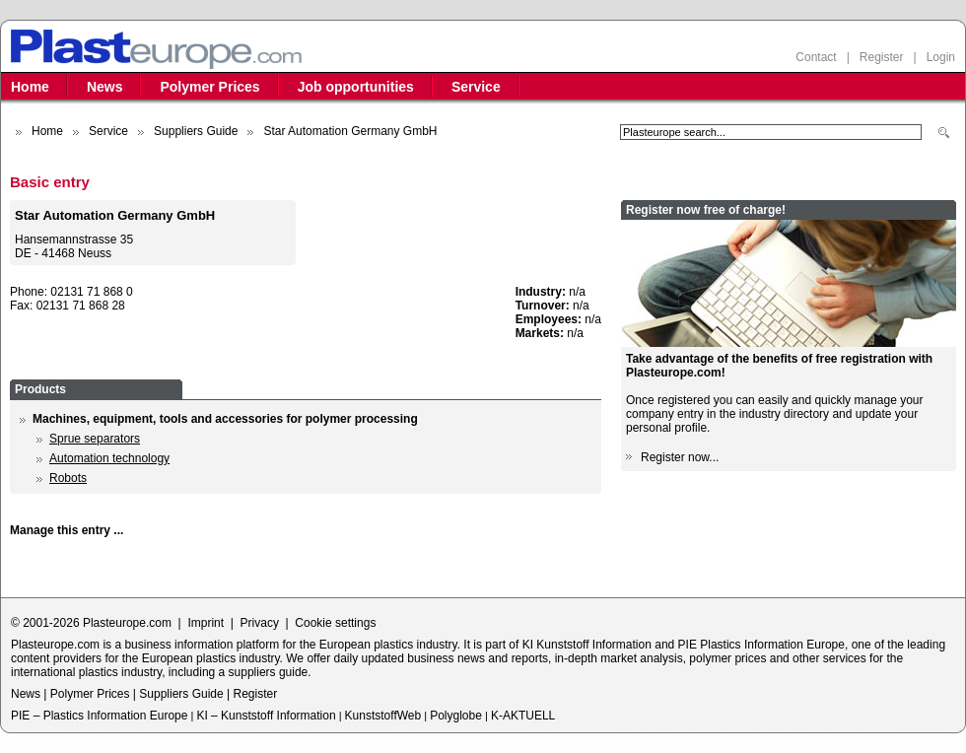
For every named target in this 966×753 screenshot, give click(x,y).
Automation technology (109, 458)
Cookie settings (335, 623)
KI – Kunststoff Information (265, 715)
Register (882, 57)
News (105, 87)
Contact (815, 57)
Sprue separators (94, 438)
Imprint (205, 623)
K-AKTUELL (523, 715)
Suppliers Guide (196, 131)
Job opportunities (356, 87)
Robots (68, 478)
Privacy (260, 623)
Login (941, 57)
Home (30, 87)
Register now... (680, 457)
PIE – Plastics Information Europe (99, 715)
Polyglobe (456, 715)
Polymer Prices (209, 87)
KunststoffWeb (383, 715)
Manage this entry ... (66, 530)
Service (476, 87)
